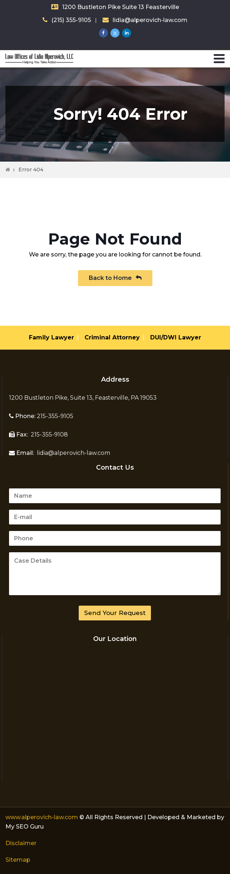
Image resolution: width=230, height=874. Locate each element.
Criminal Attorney (112, 337)
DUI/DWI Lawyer (175, 337)
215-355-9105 (54, 416)
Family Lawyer (51, 337)
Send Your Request (115, 612)
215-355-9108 (48, 434)
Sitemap (17, 859)
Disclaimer (20, 843)
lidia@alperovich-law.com (150, 20)
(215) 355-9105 (71, 20)
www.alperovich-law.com (42, 817)
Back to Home (115, 278)
